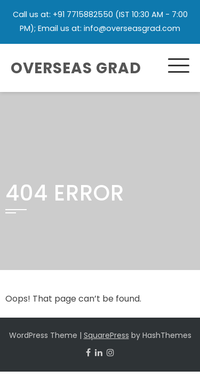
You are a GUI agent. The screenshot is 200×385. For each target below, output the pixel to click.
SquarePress (106, 335)
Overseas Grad (76, 68)
